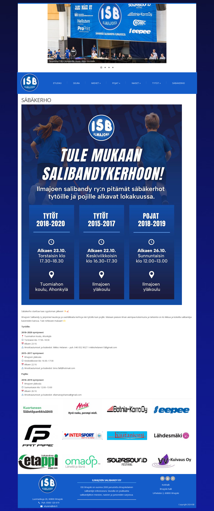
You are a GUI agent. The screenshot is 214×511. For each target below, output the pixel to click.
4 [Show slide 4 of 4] (112, 67)
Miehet (96, 83)
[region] (107, 38)
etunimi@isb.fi (50, 506)
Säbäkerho (178, 83)
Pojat (116, 83)
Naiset (136, 83)
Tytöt (156, 83)
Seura (76, 83)
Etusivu (57, 83)
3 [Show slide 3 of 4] (109, 67)
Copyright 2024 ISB (186, 504)
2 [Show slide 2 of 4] (105, 67)
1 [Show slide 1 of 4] (101, 67)
